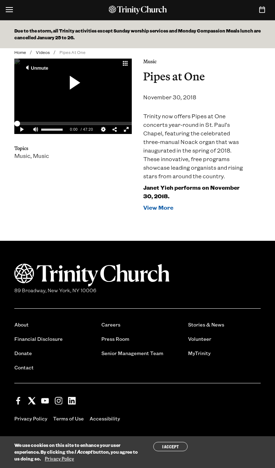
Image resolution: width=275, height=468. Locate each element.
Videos (43, 52)
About (21, 324)
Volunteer (199, 338)
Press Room (115, 338)
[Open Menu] (9, 10)
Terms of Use (68, 418)
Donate (23, 353)
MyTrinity (199, 353)
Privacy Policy (30, 418)
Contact (24, 367)
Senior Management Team (132, 353)
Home (20, 52)
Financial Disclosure (38, 338)
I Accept (170, 446)
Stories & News (206, 324)
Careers (110, 324)
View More (158, 207)
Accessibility (105, 418)
